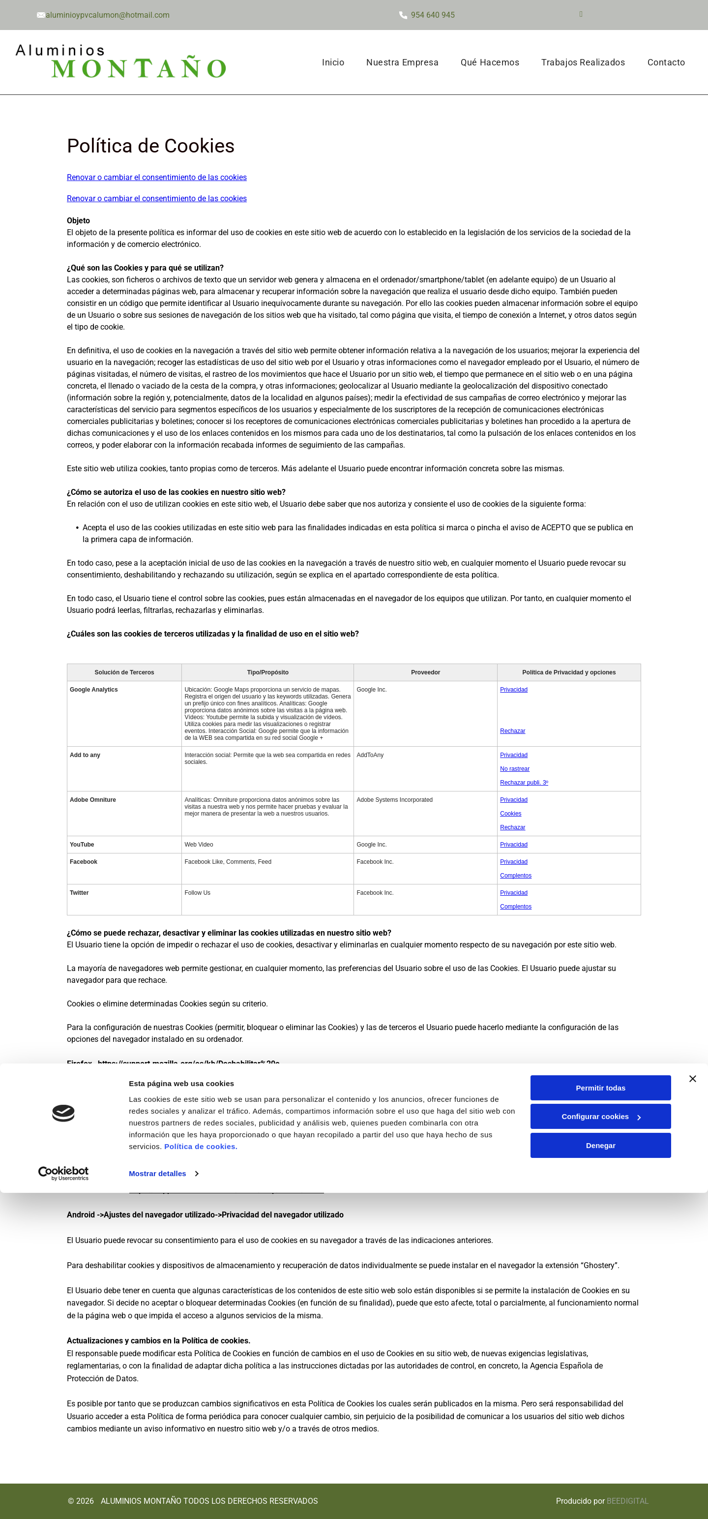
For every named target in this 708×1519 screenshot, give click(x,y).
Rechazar (512, 731)
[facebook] (581, 15)
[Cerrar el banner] (692, 1404)
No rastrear (515, 768)
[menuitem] (337, 62)
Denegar (601, 1471)
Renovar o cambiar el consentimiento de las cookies (157, 177)
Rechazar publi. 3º (524, 782)
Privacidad (514, 689)
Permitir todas (601, 1414)
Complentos (515, 875)
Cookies (510, 813)
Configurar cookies (601, 1443)
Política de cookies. (200, 1472)
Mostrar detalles (157, 1499)
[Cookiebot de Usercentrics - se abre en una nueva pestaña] (64, 1499)
